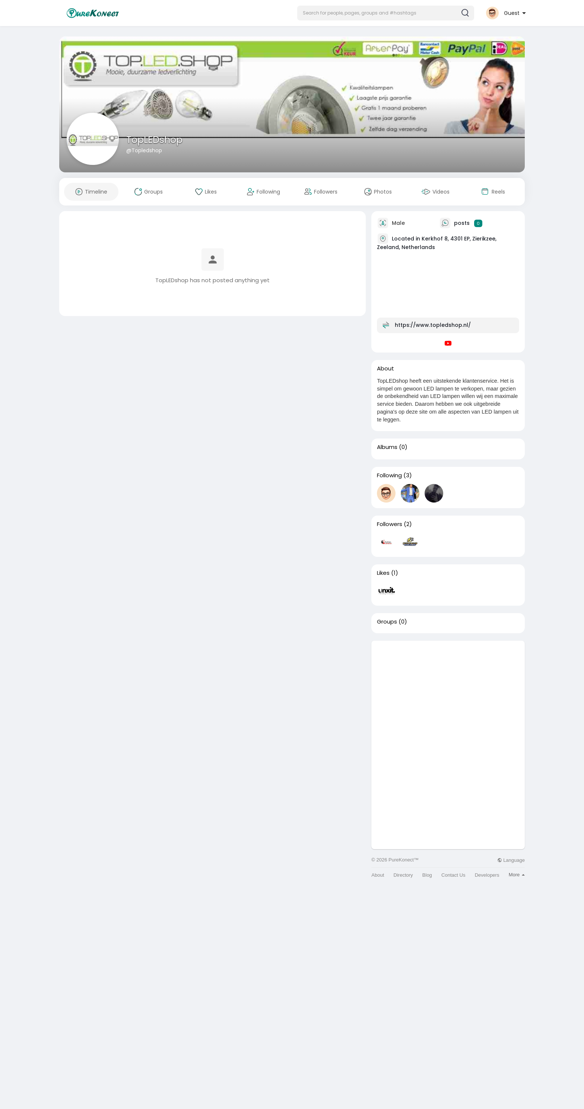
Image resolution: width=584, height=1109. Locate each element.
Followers (389, 524)
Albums (387, 447)
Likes (383, 573)
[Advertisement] (448, 693)
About (377, 875)
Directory (403, 875)
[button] (385, 13)
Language (511, 860)
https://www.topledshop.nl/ (433, 325)
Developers (487, 875)
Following (389, 475)
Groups (387, 622)
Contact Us (453, 875)
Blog (427, 875)
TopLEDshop (154, 139)
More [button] (517, 874)
